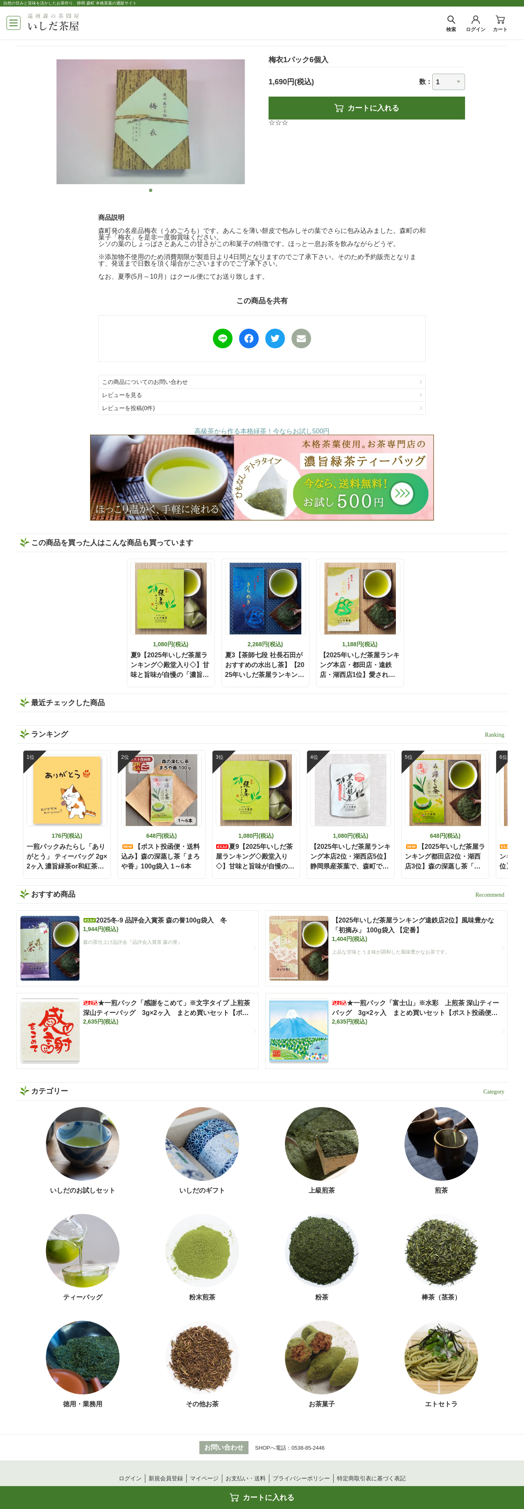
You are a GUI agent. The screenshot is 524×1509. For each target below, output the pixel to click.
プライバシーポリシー (301, 1478)
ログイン (130, 1478)
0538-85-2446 (308, 1448)
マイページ (204, 1478)
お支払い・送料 (246, 1478)
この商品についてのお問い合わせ (145, 382)
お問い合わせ (224, 1447)
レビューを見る (122, 395)
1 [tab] (151, 190)
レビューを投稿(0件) (128, 408)
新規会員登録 (166, 1478)
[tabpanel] (150, 121)
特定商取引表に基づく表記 (371, 1478)
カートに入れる (366, 108)
